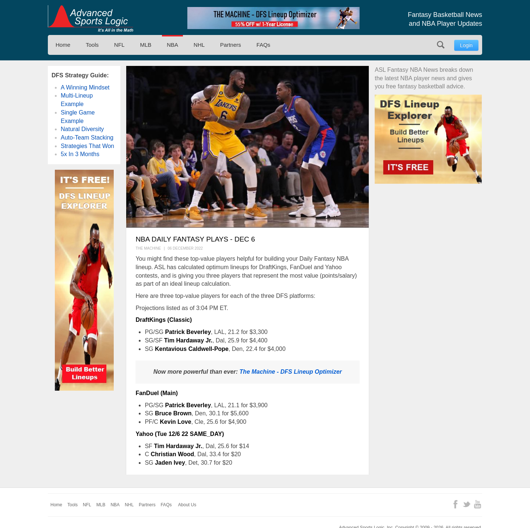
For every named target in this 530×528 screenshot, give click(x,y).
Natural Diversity (82, 129)
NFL (119, 45)
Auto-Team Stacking (87, 137)
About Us (187, 504)
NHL (199, 45)
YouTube (477, 504)
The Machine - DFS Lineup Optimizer (291, 372)
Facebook (455, 504)
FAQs (264, 45)
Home (63, 45)
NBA (172, 45)
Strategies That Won (87, 146)
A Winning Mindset (85, 87)
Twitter (466, 504)
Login (466, 45)
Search (441, 44)
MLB (145, 45)
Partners (230, 45)
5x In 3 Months (80, 154)
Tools (92, 45)
